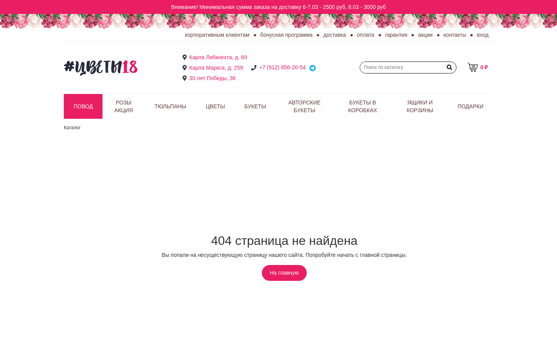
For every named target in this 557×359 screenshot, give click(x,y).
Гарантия (396, 35)
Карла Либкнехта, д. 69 (218, 57)
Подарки (471, 106)
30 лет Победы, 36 (212, 78)
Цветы (215, 106)
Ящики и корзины (420, 106)
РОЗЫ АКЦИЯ (123, 106)
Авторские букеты (304, 106)
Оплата (365, 35)
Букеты (255, 106)
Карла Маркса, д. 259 (216, 68)
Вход (483, 35)
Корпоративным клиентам (217, 35)
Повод (83, 106)
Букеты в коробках (362, 106)
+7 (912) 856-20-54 (282, 67)
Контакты (455, 35)
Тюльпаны (170, 106)
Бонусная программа (286, 35)
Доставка (334, 35)
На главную (284, 273)
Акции (425, 35)
